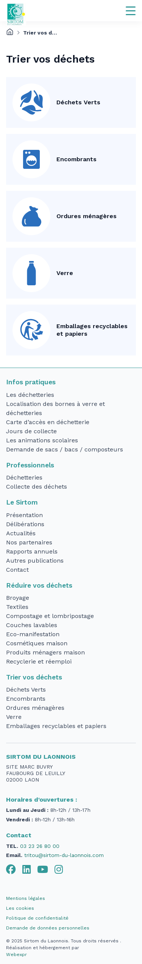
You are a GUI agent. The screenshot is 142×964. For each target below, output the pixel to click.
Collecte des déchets (36, 486)
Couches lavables (31, 625)
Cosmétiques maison (36, 643)
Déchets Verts (78, 102)
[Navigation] (130, 10)
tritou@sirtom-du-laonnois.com (64, 855)
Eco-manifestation (32, 634)
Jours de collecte (31, 431)
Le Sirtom (22, 502)
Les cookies (20, 908)
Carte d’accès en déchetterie (47, 422)
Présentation (24, 515)
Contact (17, 569)
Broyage (17, 597)
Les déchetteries (30, 394)
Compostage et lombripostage (50, 616)
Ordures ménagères (86, 216)
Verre (64, 273)
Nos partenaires (29, 542)
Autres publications (35, 560)
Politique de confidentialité (37, 918)
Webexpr (16, 954)
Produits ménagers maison (45, 652)
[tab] (11, 869)
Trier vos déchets (34, 677)
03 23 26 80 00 (39, 846)
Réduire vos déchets (39, 585)
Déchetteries (24, 477)
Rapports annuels (32, 551)
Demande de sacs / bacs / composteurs (64, 449)
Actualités (21, 533)
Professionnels (30, 465)
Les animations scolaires (42, 440)
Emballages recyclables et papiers (92, 329)
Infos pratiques (31, 382)
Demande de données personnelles (47, 928)
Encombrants (76, 159)
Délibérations (25, 524)
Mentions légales (25, 898)
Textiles (17, 606)
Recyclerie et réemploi (39, 661)
